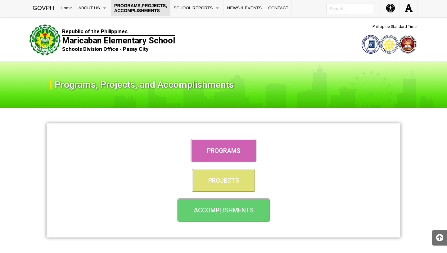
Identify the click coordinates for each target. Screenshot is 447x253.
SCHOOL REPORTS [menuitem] (193, 8)
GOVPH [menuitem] (43, 8)
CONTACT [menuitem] (278, 8)
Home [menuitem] (66, 8)
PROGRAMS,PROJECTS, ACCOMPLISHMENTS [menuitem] (140, 8)
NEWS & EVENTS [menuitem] (244, 8)
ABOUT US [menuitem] (89, 8)
